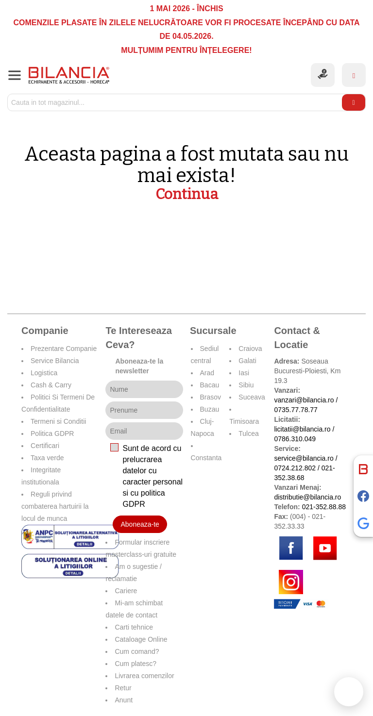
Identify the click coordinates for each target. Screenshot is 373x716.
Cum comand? (137, 651)
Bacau (210, 385)
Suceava (251, 397)
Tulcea (248, 433)
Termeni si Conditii (58, 421)
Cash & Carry (51, 385)
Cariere (126, 591)
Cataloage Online (141, 639)
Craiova (250, 348)
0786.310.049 (295, 439)
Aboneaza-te (139, 524)
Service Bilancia (55, 361)
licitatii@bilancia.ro (302, 429)
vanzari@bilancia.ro (304, 400)
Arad (207, 373)
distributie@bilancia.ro (307, 497)
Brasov (210, 397)
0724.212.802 (295, 468)
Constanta (206, 458)
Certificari (45, 446)
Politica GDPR (52, 433)
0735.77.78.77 (296, 410)
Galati (247, 361)
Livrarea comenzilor (144, 676)
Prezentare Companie (64, 348)
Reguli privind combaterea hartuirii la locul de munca (55, 506)
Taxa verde (47, 458)
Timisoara (244, 421)
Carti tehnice (134, 627)
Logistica (44, 373)
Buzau (210, 409)
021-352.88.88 (324, 507)
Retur (123, 688)
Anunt (124, 700)
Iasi (243, 373)
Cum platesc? (135, 663)
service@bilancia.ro (303, 458)
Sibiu (246, 385)
